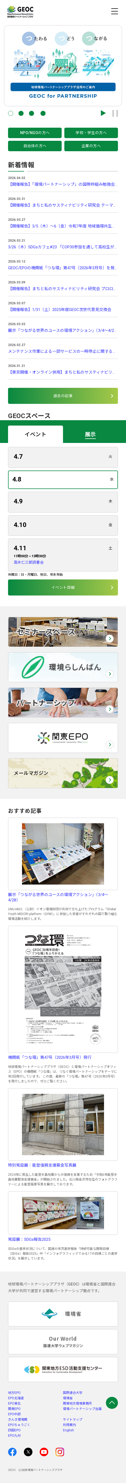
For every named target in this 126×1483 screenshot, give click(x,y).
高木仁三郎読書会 (29, 562)
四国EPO (14, 1430)
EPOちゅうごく (19, 1425)
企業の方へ (91, 146)
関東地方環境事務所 (77, 1403)
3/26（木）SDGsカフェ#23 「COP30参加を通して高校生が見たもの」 (63, 247)
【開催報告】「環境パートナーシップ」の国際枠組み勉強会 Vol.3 (63, 184)
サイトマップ (72, 1419)
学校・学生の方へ (91, 133)
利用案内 (69, 1425)
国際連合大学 (72, 1393)
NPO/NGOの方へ (35, 133)
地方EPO (14, 1393)
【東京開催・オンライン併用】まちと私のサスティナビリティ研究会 (63, 372)
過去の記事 (63, 396)
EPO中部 (14, 1414)
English (68, 1430)
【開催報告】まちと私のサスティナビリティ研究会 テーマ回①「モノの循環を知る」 (63, 205)
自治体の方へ (35, 146)
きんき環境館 (17, 1419)
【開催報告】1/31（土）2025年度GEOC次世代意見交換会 (59, 309)
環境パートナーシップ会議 (82, 1409)
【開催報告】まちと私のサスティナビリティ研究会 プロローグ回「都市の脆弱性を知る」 (63, 288)
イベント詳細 (63, 587)
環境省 (68, 1398)
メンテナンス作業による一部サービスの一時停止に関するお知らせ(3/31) (63, 351)
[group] (63, 66)
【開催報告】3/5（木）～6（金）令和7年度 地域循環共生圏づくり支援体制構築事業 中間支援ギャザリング (63, 226)
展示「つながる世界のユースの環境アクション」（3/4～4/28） (63, 330)
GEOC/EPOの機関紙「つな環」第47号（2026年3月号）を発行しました (63, 268)
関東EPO (14, 1409)
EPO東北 (14, 1403)
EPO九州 (14, 1436)
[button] (10, 113)
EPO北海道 (16, 1398)
